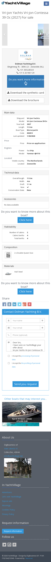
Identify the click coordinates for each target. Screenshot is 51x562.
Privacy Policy (8, 514)
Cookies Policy (8, 509)
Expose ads (7, 501)
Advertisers (7, 492)
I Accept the (25, 358)
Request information (13, 531)
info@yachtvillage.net (13, 456)
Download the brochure (23, 100)
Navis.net (29, 558)
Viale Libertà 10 (11, 448)
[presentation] (25, 374)
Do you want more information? (26, 81)
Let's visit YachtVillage (11, 496)
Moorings (6, 505)
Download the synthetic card (25, 92)
